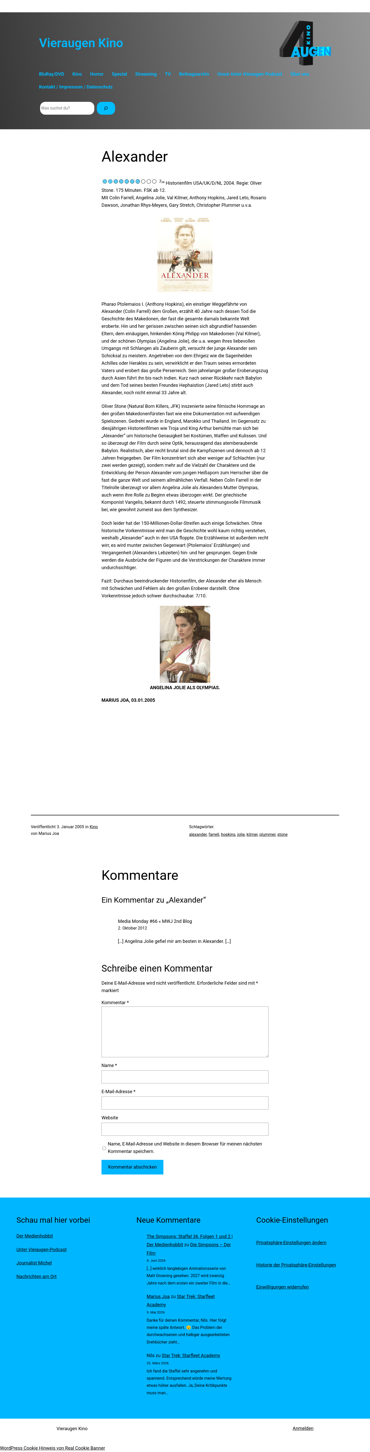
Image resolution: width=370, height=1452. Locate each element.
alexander (198, 834)
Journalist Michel (34, 1263)
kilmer (252, 834)
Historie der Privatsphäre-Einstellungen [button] (296, 1265)
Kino (94, 826)
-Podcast (41, 1249)
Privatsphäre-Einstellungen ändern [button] (291, 1242)
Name (109, 1065)
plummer (268, 834)
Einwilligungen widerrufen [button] (282, 1287)
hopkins (228, 834)
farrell (214, 834)
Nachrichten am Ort (36, 1276)
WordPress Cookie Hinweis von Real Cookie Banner (52, 1448)
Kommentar (115, 1002)
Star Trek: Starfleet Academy (191, 1355)
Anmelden (303, 1428)
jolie (241, 834)
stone (282, 834)
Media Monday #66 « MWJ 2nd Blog (155, 921)
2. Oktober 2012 (132, 928)
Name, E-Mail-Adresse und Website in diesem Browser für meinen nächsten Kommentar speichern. (185, 1147)
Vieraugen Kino (81, 43)
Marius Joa (158, 1296)
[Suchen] (106, 108)
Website (109, 1117)
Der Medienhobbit (34, 1236)
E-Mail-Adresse (118, 1091)
